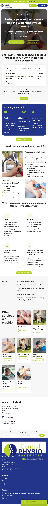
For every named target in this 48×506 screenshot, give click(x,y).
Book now (32, 5)
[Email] (30, 435)
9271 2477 (42, 5)
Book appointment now (16, 42)
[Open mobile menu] (11, 7)
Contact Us (24, 98)
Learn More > (32, 1)
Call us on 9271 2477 (33, 42)
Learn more (23, 330)
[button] (31, 282)
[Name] (12, 435)
